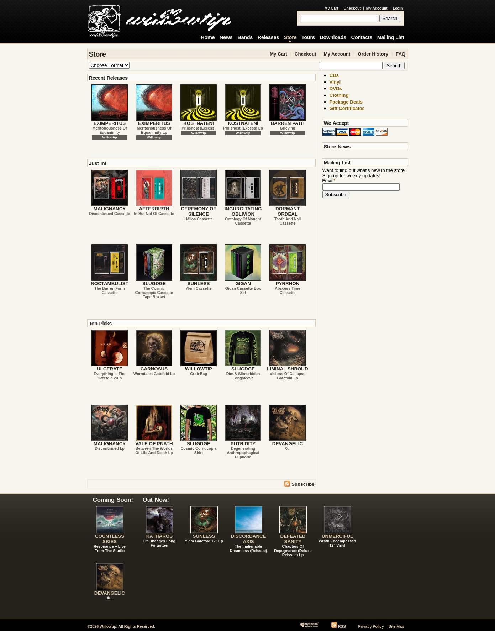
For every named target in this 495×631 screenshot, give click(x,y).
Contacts (361, 37)
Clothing (339, 95)
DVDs (336, 88)
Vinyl (335, 82)
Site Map (396, 626)
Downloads (333, 37)
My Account (377, 8)
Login (398, 8)
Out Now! (156, 499)
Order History (373, 54)
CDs (334, 75)
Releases (268, 37)
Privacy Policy (371, 626)
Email (329, 180)
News (226, 37)
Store (290, 37)
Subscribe (299, 484)
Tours (308, 37)
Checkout (352, 8)
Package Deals (346, 102)
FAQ (400, 54)
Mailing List (390, 37)
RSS (342, 626)
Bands (245, 37)
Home (208, 37)
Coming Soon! (113, 499)
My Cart (331, 8)
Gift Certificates (347, 108)
